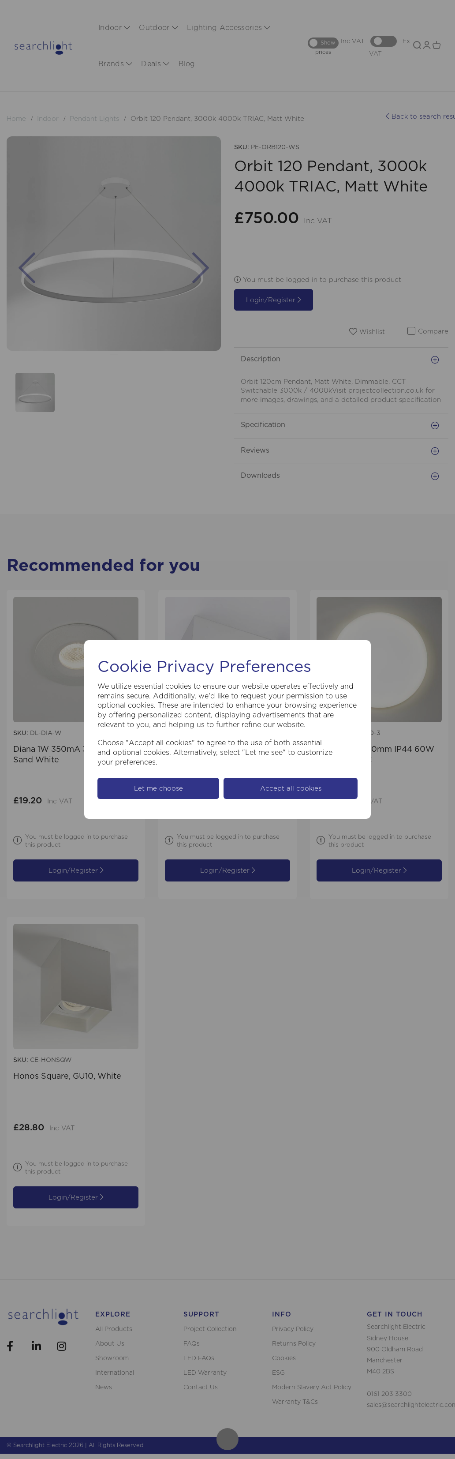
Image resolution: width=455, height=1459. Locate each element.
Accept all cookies (290, 788)
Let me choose (158, 788)
